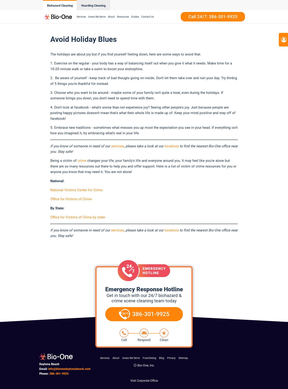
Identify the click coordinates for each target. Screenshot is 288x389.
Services (81, 16)
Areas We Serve (97, 16)
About (111, 16)
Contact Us (147, 16)
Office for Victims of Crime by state (77, 217)
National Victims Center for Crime (76, 190)
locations (171, 146)
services (117, 146)
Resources (123, 16)
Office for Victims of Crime (71, 199)
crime (82, 161)
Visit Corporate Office (144, 380)
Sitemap (183, 357)
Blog (161, 357)
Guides (135, 16)
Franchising (149, 357)
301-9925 (59, 373)
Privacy (171, 357)
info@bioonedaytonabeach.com (69, 369)
